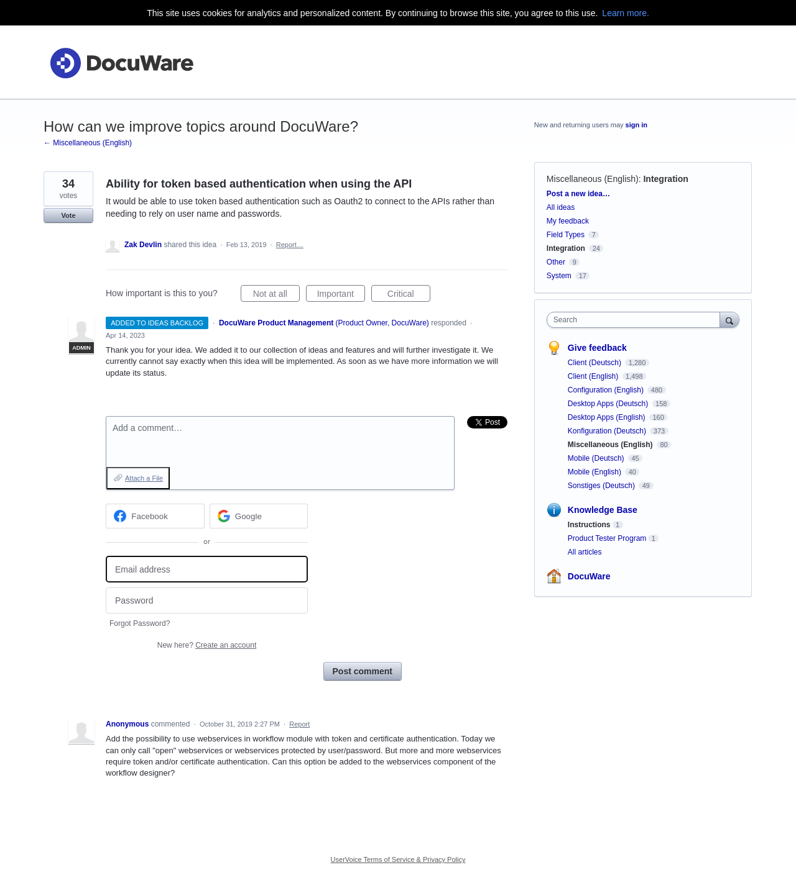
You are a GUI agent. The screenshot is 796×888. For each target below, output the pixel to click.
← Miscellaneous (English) (88, 142)
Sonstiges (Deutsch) (602, 485)
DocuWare (589, 576)
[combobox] (636, 319)
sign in (636, 125)
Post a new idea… (578, 193)
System (559, 275)
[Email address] (207, 569)
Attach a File (144, 478)
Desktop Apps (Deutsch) (609, 403)
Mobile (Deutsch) (597, 458)
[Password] (207, 600)
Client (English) (594, 376)
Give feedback (597, 348)
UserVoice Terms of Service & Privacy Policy (398, 859)
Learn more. (625, 13)
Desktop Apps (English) (607, 417)
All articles (585, 552)
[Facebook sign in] (155, 516)
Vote (68, 215)
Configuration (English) (607, 390)
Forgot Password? (139, 623)
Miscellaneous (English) (593, 179)
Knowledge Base (602, 510)
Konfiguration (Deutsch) (608, 431)
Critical (408, 295)
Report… (289, 244)
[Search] (729, 319)
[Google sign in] (259, 516)
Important (341, 295)
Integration (665, 179)
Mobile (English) (595, 472)
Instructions (589, 524)
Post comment (362, 671)
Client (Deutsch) (595, 362)
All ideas (561, 207)
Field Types (566, 234)
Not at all (276, 295)
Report (299, 724)
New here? (206, 645)
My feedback (568, 221)
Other (556, 262)
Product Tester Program (607, 538)
